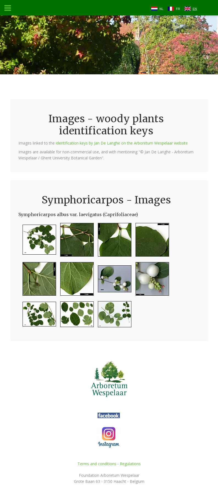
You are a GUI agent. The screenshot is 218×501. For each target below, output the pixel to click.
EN (195, 8)
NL (161, 8)
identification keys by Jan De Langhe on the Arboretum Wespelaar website (122, 143)
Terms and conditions (97, 463)
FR (178, 8)
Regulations (130, 463)
